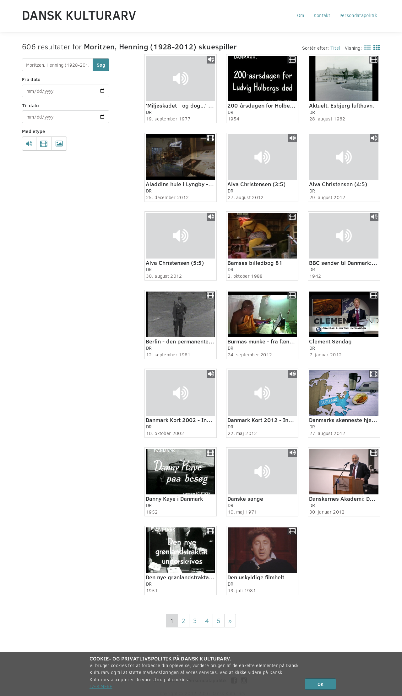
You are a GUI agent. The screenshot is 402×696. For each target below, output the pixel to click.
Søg (101, 65)
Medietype (33, 131)
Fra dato (31, 79)
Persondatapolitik (358, 15)
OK (320, 684)
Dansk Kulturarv (79, 15)
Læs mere (101, 686)
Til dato (30, 105)
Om (300, 15)
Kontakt (322, 15)
